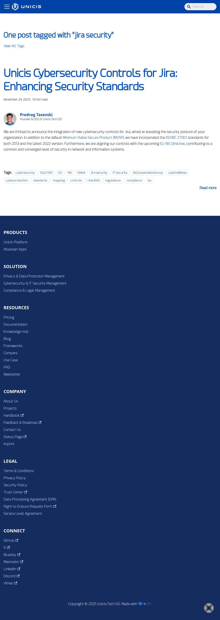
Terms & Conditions (19, 471)
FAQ (7, 367)
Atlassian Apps (15, 249)
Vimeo (10, 583)
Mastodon (13, 562)
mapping (59, 180)
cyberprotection (17, 180)
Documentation (16, 324)
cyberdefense (177, 172)
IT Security (120, 172)
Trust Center (15, 492)
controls (76, 180)
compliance (134, 180)
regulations (113, 180)
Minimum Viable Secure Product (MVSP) (93, 137)
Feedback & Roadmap (22, 422)
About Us (11, 401)
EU (60, 172)
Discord (12, 576)
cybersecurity (25, 172)
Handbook (14, 415)
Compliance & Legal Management (29, 290)
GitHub (11, 540)
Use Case (11, 360)
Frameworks (13, 346)
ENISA (82, 172)
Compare (10, 353)
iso (150, 180)
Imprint (9, 444)
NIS (70, 172)
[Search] (200, 6)
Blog (7, 339)
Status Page (15, 437)
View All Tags (14, 46)
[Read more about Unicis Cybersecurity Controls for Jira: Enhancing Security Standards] (208, 188)
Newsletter (12, 374)
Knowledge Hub (16, 331)
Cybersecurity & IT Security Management (35, 283)
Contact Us (12, 430)
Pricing (9, 317)
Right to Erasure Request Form (30, 506)
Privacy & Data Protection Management (34, 276)
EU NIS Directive (172, 143)
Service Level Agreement (23, 513)
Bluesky (12, 555)
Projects (10, 408)
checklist (94, 180)
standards (40, 180)
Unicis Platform (16, 242)
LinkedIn (12, 569)
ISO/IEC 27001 (176, 137)
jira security (99, 172)
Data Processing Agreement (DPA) (30, 499)
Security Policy (15, 485)
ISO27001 (46, 172)
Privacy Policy (15, 478)
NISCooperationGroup (148, 172)
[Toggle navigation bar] (7, 6)
